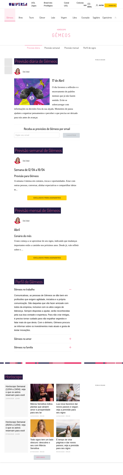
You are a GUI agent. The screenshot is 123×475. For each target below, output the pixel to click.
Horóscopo (61, 30)
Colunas (80, 3)
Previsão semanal (51, 48)
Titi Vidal (26, 72)
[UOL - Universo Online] (29, 4)
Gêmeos (61, 35)
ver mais (42, 457)
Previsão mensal (73, 48)
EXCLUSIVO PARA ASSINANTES (47, 197)
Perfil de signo (93, 48)
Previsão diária (29, 48)
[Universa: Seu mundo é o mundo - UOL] (18, 4)
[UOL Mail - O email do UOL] (91, 5)
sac (85, 5)
